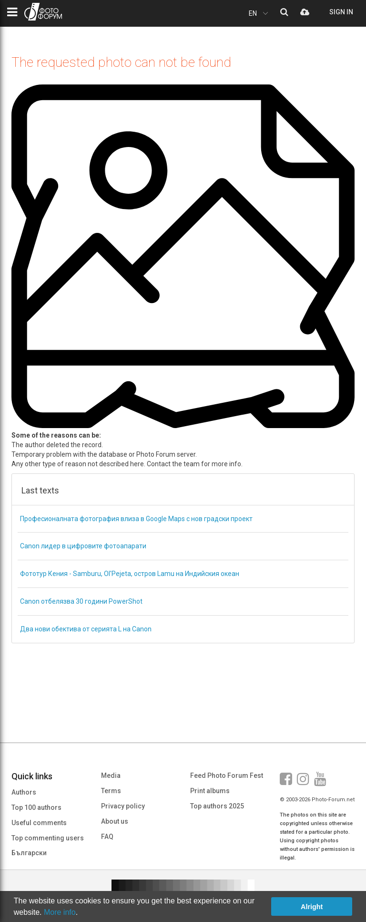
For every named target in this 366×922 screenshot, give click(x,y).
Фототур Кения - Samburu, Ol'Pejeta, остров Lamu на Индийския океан (129, 573)
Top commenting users (47, 838)
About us (114, 821)
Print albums (210, 791)
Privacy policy (123, 806)
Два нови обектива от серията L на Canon (86, 629)
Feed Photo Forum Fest (226, 775)
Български (29, 853)
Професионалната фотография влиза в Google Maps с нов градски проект (136, 519)
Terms (111, 791)
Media (111, 775)
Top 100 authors (36, 807)
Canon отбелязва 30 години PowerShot (81, 601)
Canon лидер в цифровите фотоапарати (83, 546)
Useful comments (39, 823)
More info (60, 912)
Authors (23, 792)
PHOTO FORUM (43, 12)
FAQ (107, 836)
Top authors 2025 (217, 806)
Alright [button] (312, 907)
